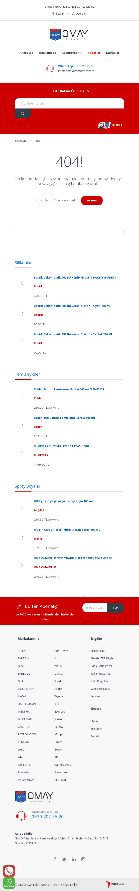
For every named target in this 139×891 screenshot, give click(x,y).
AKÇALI (22, 696)
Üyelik (94, 721)
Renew (58, 727)
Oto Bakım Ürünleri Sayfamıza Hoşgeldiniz (69, 6)
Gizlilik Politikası (100, 689)
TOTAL (22, 651)
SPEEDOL (24, 673)
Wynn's (58, 696)
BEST (21, 666)
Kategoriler (70, 53)
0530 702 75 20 (75, 66)
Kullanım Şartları (101, 673)
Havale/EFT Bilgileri (103, 658)
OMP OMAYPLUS (29, 704)
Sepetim (96, 736)
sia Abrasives (26, 780)
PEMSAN (23, 742)
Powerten (24, 772)
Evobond (60, 711)
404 (56, 704)
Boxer (58, 742)
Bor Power (61, 651)
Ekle (115, 608)
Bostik (58, 749)
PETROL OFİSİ (27, 734)
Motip (58, 734)
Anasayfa (26, 53)
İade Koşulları (99, 681)
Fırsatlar (94, 53)
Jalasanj (59, 719)
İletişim (58, 14)
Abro (57, 658)
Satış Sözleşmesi (101, 666)
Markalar (113, 53)
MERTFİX (23, 711)
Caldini (58, 689)
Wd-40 (58, 666)
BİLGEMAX (25, 719)
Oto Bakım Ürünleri (68, 91)
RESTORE (24, 765)
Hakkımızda (47, 53)
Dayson (59, 673)
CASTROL (24, 727)
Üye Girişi (79, 14)
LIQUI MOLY (26, 689)
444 (20, 757)
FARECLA (24, 658)
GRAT (21, 681)
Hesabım (96, 729)
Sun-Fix (59, 681)
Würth (21, 749)
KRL (57, 757)
